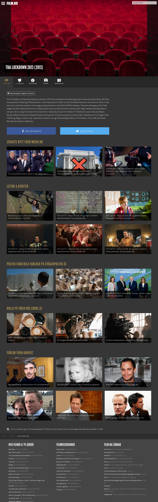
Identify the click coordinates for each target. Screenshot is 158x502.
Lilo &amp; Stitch (14, 494)
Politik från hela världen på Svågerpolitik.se (37, 262)
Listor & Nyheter (17, 185)
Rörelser (11, 455)
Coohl (106, 464)
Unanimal (12, 458)
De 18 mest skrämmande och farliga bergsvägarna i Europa (122, 470)
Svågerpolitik (108, 491)
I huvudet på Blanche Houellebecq (19, 452)
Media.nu (107, 485)
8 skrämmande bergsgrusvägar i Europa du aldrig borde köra (123, 476)
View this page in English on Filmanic (21, 93)
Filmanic (106, 461)
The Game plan (61, 473)
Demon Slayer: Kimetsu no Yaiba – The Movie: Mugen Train (27, 476)
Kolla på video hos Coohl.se (24, 306)
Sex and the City (61, 470)
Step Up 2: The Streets (63, 458)
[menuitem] (4, 432)
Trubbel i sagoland (62, 483)
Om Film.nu (107, 445)
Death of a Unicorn (14, 470)
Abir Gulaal (12, 467)
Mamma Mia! (60, 445)
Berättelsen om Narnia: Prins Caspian (67, 455)
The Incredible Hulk (62, 476)
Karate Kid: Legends (15, 497)
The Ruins (59, 486)
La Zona (58, 452)
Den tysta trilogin (14, 473)
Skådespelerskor (61, 461)
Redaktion (107, 452)
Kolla (105, 473)
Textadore (107, 482)
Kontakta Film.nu (109, 448)
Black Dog (12, 445)
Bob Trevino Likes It (15, 448)
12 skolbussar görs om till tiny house (115, 467)
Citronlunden (60, 464)
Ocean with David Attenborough (19, 464)
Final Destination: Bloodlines (18, 485)
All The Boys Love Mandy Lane (65, 448)
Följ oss (106, 458)
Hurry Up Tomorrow (15, 488)
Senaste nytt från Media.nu (25, 142)
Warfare (11, 461)
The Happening (61, 480)
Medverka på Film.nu (110, 455)
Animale (11, 482)
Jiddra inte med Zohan (63, 467)
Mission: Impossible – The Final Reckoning (22, 491)
